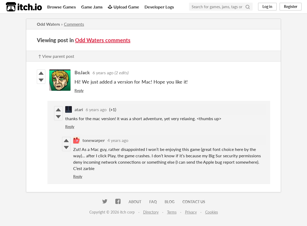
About (135, 201)
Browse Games (61, 6)
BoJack (82, 72)
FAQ (153, 201)
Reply (79, 90)
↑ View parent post (56, 56)
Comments (74, 24)
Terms (172, 212)
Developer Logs (159, 6)
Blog (169, 201)
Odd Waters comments (102, 40)
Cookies (211, 212)
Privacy (191, 212)
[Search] (248, 7)
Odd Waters (48, 24)
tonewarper (93, 140)
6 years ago (103, 72)
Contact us (193, 201)
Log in (267, 6)
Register (290, 6)
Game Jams (92, 6)
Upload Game (123, 6)
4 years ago (117, 140)
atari (78, 109)
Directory (151, 212)
